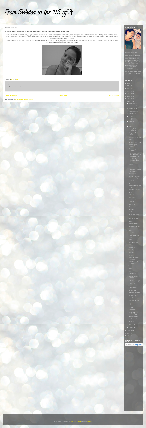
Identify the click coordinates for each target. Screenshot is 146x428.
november (132, 106)
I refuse (130, 164)
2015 (129, 88)
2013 (129, 93)
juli (130, 116)
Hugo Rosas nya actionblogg (133, 313)
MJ (129, 206)
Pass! (130, 230)
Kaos (130, 192)
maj (130, 121)
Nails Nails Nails (133, 242)
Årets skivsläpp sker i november (134, 227)
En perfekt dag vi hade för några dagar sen (133, 160)
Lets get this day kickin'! (133, 276)
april (130, 124)
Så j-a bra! (131, 209)
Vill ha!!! (130, 255)
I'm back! (131, 180)
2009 (129, 330)
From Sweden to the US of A (38, 13)
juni (130, 119)
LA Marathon (132, 195)
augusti (131, 113)
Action (130, 239)
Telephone (131, 247)
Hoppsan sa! (132, 309)
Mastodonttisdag (133, 223)
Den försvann (132, 295)
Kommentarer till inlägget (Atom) (24, 99)
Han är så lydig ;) (133, 319)
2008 (129, 333)
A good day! (131, 233)
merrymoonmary (76, 421)
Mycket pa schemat (134, 190)
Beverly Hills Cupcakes (132, 129)
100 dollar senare (133, 300)
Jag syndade (132, 273)
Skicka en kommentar (15, 87)
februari (131, 325)
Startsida (63, 95)
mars (130, 126)
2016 (129, 86)
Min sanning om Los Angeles (134, 149)
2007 (129, 335)
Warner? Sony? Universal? (133, 262)
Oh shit (130, 307)
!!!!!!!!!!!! (130, 139)
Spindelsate (131, 183)
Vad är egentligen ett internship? (134, 286)
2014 (129, 91)
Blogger (89, 421)
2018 (129, 83)
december (132, 103)
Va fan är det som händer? (133, 258)
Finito (130, 268)
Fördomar (131, 252)
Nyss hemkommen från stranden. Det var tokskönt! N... (134, 154)
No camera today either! (133, 200)
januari (131, 327)
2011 (129, 98)
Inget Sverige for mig (134, 137)
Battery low (131, 167)
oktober (131, 108)
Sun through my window (133, 145)
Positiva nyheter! (133, 316)
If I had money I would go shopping (134, 170)
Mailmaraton (132, 174)
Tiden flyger (131, 250)
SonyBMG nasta (133, 298)
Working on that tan (134, 218)
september (132, 111)
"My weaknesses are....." (133, 303)
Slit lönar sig (132, 290)
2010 (129, 101)
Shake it (130, 221)
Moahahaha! (132, 197)
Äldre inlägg (114, 95)
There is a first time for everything (134, 177)
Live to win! (131, 212)
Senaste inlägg (11, 95)
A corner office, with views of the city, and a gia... (134, 281)
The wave (131, 321)
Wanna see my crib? (134, 266)
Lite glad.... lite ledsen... (132, 133)
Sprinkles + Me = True (134, 142)
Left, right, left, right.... (134, 292)
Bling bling (131, 204)
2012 (129, 96)
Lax (129, 271)
